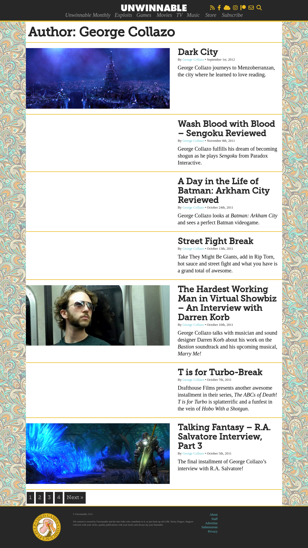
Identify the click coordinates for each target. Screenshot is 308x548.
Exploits (123, 15)
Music (193, 15)
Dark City (198, 52)
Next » (75, 497)
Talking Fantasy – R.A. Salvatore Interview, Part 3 (224, 437)
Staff (214, 519)
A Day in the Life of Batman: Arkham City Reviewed (224, 191)
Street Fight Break (215, 241)
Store (210, 15)
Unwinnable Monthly (87, 15)
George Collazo (193, 59)
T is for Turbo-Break (220, 373)
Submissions (210, 527)
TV (179, 15)
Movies (164, 15)
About (214, 514)
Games (143, 15)
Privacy (213, 531)
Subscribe (232, 15)
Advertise (211, 523)
